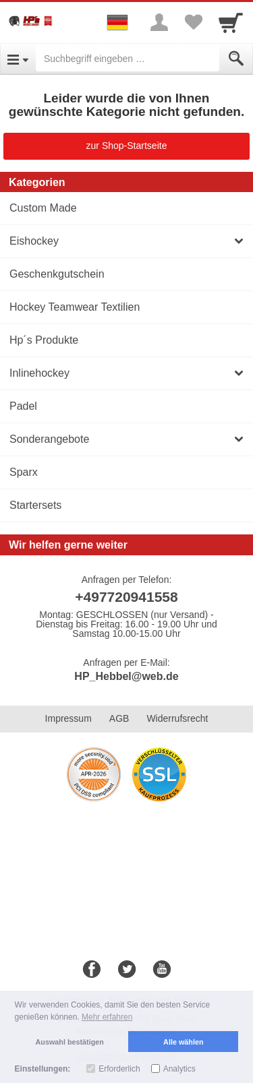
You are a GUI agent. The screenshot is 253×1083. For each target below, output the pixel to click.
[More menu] (159, 22)
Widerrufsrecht (177, 718)
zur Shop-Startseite (126, 145)
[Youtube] (161, 969)
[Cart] (231, 22)
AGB (119, 718)
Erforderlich (119, 1069)
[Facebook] (91, 969)
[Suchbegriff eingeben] (127, 58)
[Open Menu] (17, 59)
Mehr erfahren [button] (107, 1017)
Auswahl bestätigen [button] (70, 1042)
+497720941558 (126, 597)
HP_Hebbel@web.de (126, 676)
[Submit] (236, 58)
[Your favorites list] (192, 22)
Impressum (68, 718)
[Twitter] (126, 969)
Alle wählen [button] (183, 1042)
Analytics (179, 1069)
